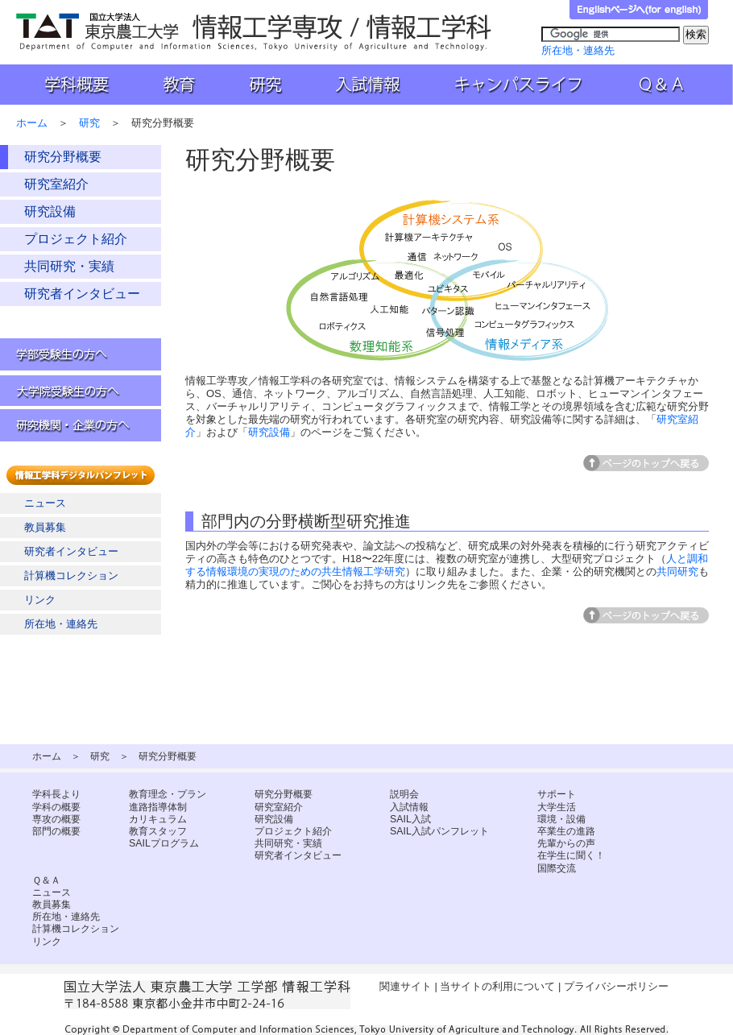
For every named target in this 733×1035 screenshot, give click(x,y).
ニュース (45, 503)
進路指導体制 (158, 807)
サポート (556, 794)
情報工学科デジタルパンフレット (83, 475)
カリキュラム (158, 819)
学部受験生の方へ (80, 354)
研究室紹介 (56, 184)
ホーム (32, 123)
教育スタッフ (158, 831)
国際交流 (556, 868)
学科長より (56, 794)
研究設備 (50, 211)
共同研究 (677, 571)
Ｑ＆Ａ (672, 84)
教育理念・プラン (167, 794)
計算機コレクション (71, 575)
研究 (263, 84)
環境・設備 (561, 819)
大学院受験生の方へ (80, 390)
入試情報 (369, 84)
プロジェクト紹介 (75, 239)
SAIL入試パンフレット (439, 831)
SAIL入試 (410, 819)
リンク (40, 600)
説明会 (404, 794)
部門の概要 (56, 831)
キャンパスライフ (520, 84)
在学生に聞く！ (571, 855)
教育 (178, 84)
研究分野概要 (62, 157)
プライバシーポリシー (616, 986)
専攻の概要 (56, 819)
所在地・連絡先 (578, 50)
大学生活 (556, 807)
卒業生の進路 (566, 831)
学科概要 (69, 84)
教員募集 (45, 527)
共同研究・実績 (69, 266)
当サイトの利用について (497, 986)
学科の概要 (56, 807)
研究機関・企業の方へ (80, 425)
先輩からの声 (566, 843)
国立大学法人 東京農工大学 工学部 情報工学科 (255, 32)
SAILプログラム (164, 843)
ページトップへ (646, 463)
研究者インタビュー (82, 293)
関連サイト (405, 986)
